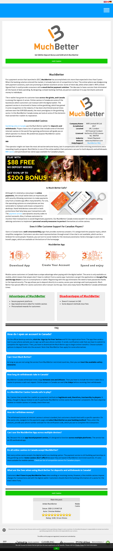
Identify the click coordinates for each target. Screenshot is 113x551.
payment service (15, 213)
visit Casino (56, 61)
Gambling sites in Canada (16, 126)
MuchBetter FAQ (94, 143)
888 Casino (10, 151)
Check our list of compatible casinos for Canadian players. (57, 460)
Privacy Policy (79, 545)
